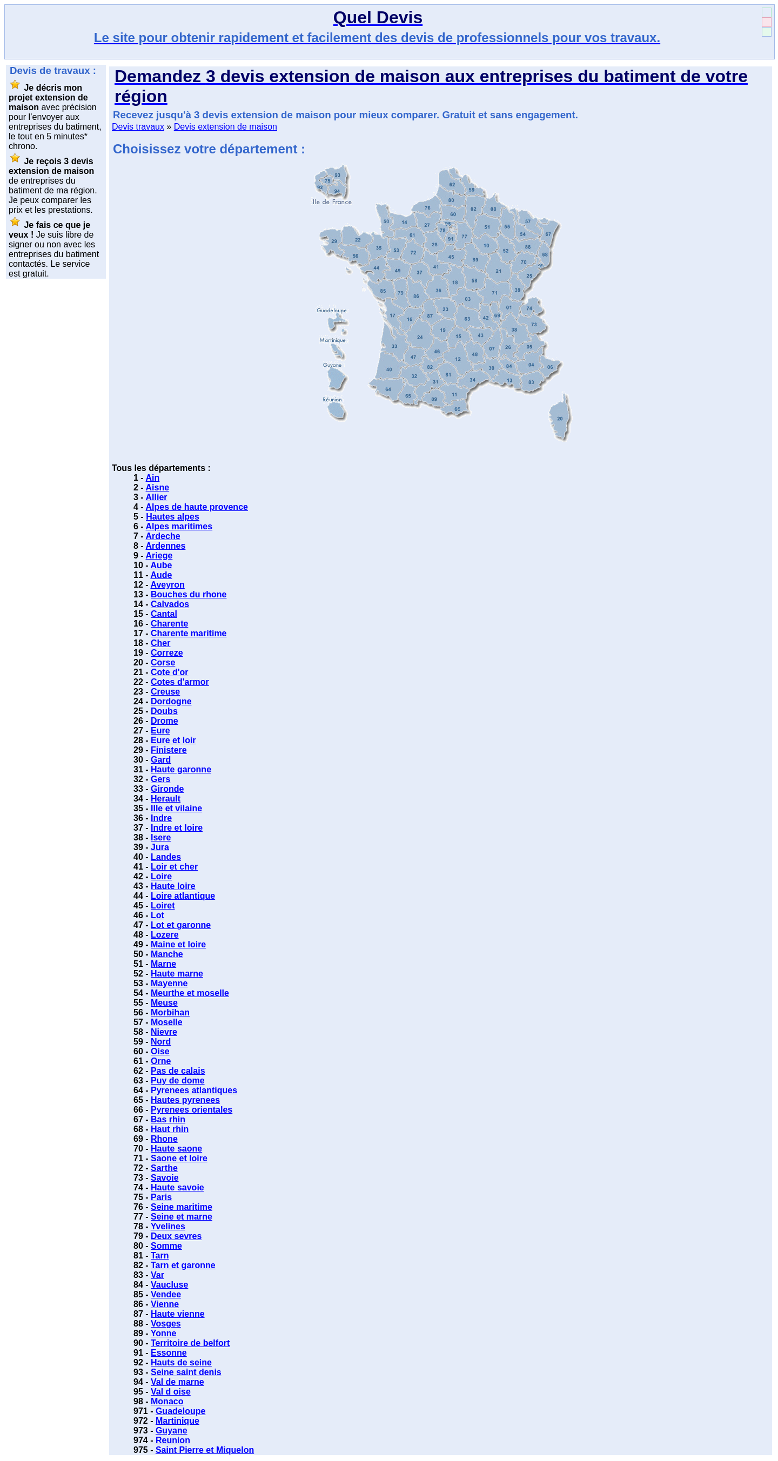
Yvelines (168, 1226)
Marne (163, 963)
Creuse (165, 691)
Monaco (167, 1401)
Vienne (165, 1304)
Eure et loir (173, 740)
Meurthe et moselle (190, 993)
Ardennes (166, 545)
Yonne (164, 1333)
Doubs (164, 711)
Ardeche (163, 536)
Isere (161, 837)
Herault (165, 798)
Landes (166, 856)
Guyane (171, 1430)
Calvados (170, 604)
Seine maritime (181, 1206)
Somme (166, 1245)
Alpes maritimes (179, 526)
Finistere (169, 750)
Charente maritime (189, 633)
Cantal (164, 613)
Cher (160, 643)
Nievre (164, 1031)
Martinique (177, 1420)
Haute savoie (177, 1187)
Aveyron (167, 584)
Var (157, 1275)
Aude (161, 575)
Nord (161, 1041)
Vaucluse (169, 1284)
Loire (161, 876)
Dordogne (171, 701)
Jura (160, 847)
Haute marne (177, 973)
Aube (161, 565)
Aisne (158, 487)
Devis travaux (138, 126)
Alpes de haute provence (197, 506)
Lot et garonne (181, 925)
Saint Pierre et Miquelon (205, 1450)
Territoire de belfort (190, 1343)
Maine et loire (178, 944)
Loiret (163, 905)
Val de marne (177, 1381)
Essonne (169, 1352)
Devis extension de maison (225, 126)
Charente (169, 623)
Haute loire (173, 886)
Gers (160, 779)
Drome (164, 720)
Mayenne (169, 983)
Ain (153, 477)
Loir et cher (174, 866)
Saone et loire (179, 1158)
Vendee (166, 1294)
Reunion (173, 1440)
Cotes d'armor (180, 681)
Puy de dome (178, 1080)
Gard (161, 759)
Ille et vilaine (176, 808)
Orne (161, 1061)
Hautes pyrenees (185, 1100)
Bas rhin (168, 1119)
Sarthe (164, 1168)
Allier (156, 497)
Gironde (167, 788)
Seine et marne (181, 1216)
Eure (160, 730)
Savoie (165, 1177)
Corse (163, 662)
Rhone (164, 1138)
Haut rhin (170, 1129)
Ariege (159, 555)
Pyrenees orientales (191, 1109)
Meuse (164, 1002)
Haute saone (176, 1148)
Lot (157, 915)
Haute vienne (178, 1313)
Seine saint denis (186, 1372)
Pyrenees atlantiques (194, 1090)
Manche (167, 954)
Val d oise (171, 1391)
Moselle (167, 1022)
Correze (167, 652)
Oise (160, 1051)
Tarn (160, 1255)
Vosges (166, 1323)
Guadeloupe (180, 1411)
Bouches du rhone (188, 594)
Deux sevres (176, 1236)
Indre (161, 818)
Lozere (165, 934)
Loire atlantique (183, 895)
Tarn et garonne (183, 1265)
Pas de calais (178, 1070)
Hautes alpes (172, 516)
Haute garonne (181, 769)
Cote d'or (170, 672)
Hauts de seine (181, 1362)
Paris (161, 1197)
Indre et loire (177, 827)
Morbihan (170, 1012)
